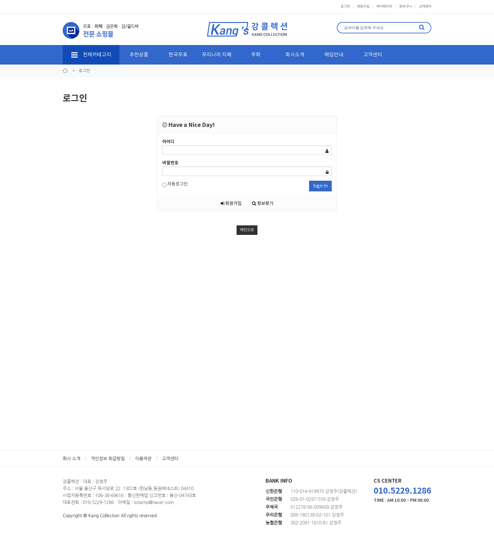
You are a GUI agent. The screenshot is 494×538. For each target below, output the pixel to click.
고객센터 (425, 6)
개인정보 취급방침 (108, 458)
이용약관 (143, 458)
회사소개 (294, 55)
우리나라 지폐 (217, 55)
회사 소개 (71, 458)
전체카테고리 (91, 55)
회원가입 (363, 6)
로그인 (345, 6)
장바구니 (405, 6)
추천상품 (138, 55)
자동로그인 (175, 184)
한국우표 (178, 55)
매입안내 (334, 55)
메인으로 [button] (247, 230)
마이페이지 (384, 6)
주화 (256, 55)
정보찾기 (262, 203)
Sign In (320, 186)
